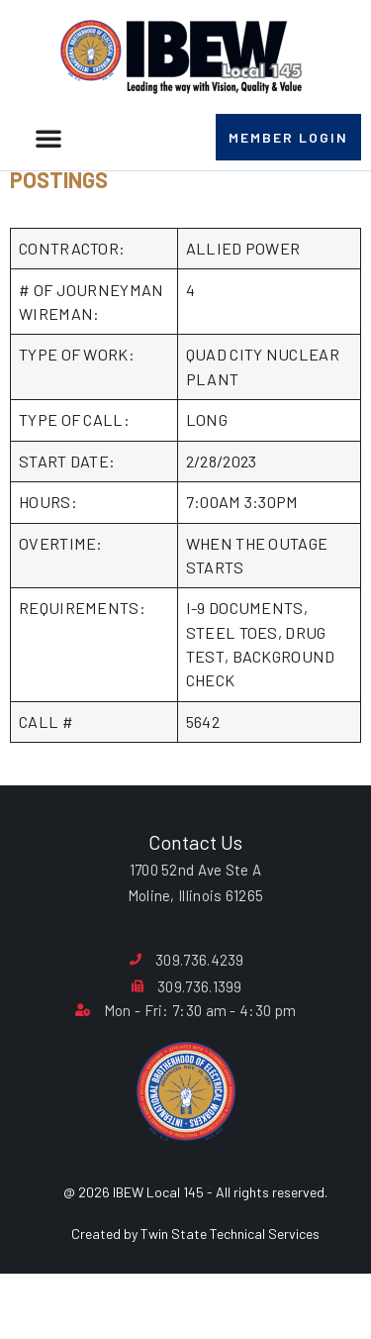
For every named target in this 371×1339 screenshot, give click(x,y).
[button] (48, 137)
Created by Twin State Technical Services (195, 1284)
